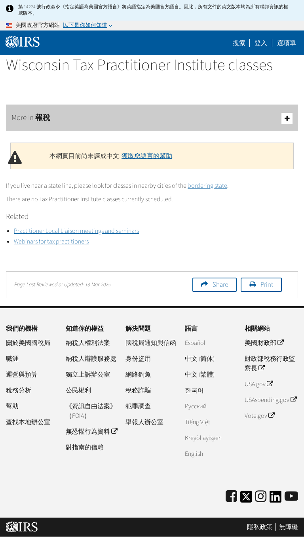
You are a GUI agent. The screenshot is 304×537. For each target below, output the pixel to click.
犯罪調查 (138, 406)
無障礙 (288, 527)
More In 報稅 (152, 118)
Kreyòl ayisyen (203, 438)
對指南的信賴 (85, 447)
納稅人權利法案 (88, 343)
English (194, 453)
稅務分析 (18, 390)
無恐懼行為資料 (91, 431)
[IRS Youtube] (291, 497)
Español (195, 343)
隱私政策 (259, 527)
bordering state (207, 185)
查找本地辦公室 (28, 422)
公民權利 (78, 390)
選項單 (286, 43)
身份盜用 (138, 358)
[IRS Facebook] (231, 497)
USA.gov (259, 384)
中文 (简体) (200, 358)
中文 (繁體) (200, 374)
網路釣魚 (138, 374)
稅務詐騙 (138, 390)
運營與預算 (22, 374)
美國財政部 (264, 343)
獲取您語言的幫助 (147, 156)
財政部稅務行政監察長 (270, 363)
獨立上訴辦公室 (88, 374)
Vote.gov (259, 415)
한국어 (194, 390)
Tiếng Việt (197, 422)
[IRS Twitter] (246, 499)
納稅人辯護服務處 (91, 358)
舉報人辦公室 (144, 422)
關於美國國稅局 (28, 343)
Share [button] (220, 284)
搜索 (239, 43)
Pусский (196, 406)
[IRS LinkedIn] (275, 499)
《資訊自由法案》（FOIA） (91, 411)
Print (266, 284)
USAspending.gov (270, 400)
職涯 (12, 358)
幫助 (12, 406)
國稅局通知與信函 (150, 343)
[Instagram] (260, 497)
